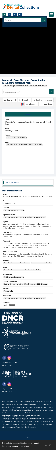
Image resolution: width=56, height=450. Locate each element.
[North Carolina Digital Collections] (21, 6)
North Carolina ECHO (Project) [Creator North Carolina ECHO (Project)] (16, 138)
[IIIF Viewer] (32, 104)
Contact (28, 437)
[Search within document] (51, 91)
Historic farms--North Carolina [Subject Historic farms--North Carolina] (41, 263)
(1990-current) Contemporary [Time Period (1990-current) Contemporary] (14, 277)
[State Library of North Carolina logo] (16, 374)
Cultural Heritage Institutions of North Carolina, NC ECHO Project (25, 86)
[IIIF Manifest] (46, 104)
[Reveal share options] (9, 14)
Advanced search (9, 24)
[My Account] (15, 14)
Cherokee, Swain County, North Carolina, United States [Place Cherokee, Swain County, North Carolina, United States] (24, 145)
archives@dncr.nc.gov (9, 363)
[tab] (28, 114)
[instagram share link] (9, 358)
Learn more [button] (24, 446)
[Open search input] (4, 14)
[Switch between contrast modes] (20, 14)
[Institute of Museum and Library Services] (16, 332)
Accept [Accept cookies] (48, 445)
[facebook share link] (4, 358)
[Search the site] (22, 20)
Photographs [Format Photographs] (8, 291)
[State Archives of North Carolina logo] (16, 347)
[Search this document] (25, 91)
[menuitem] (28, 437)
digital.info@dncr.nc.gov (10, 389)
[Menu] (51, 14)
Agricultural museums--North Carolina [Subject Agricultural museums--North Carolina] (16, 263)
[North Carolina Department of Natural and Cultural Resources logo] (12, 318)
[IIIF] (22, 104)
